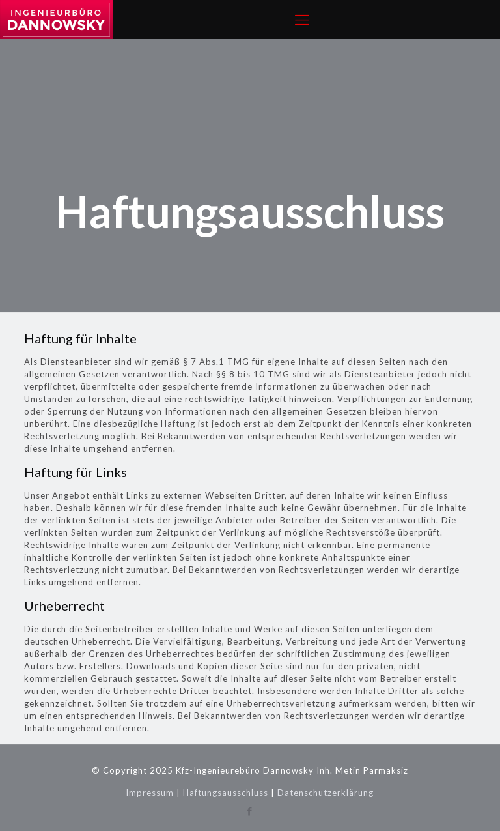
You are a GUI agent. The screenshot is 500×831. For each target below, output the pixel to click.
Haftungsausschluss (225, 792)
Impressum (150, 792)
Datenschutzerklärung (325, 792)
